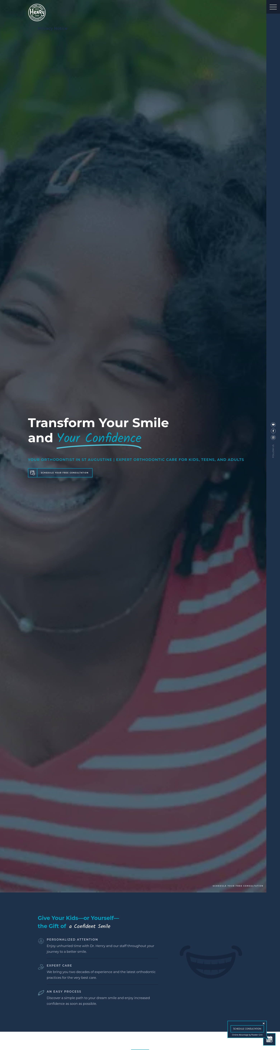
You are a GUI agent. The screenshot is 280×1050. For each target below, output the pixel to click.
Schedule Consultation (247, 1028)
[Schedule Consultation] (269, 1039)
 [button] (273, 7)
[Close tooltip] (263, 1023)
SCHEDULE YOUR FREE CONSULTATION (65, 473)
